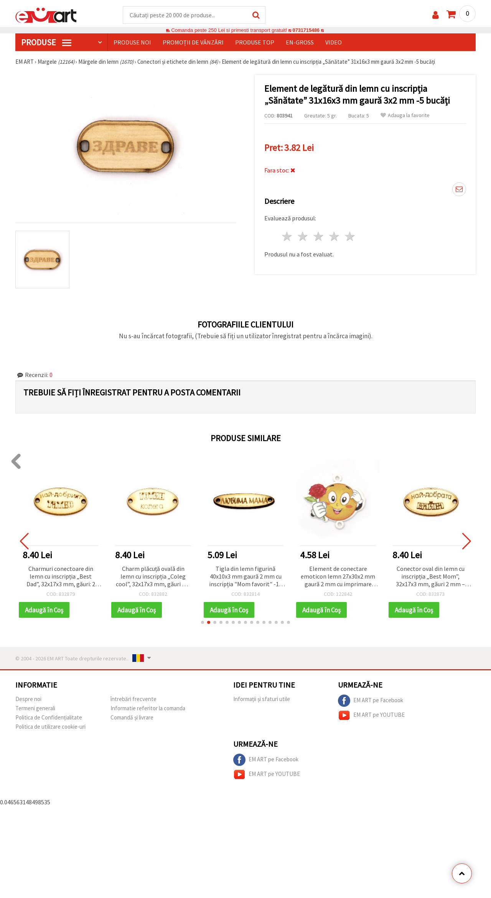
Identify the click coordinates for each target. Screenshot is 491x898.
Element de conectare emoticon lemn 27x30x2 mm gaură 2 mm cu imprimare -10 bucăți (338, 577)
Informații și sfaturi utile (261, 699)
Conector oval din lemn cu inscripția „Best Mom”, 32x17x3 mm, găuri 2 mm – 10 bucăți (430, 577)
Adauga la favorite (405, 116)
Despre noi (28, 699)
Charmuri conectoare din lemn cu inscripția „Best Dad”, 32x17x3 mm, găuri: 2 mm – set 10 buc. (60, 577)
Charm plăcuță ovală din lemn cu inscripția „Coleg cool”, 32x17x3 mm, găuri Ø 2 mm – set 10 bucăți (153, 577)
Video (333, 42)
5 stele (350, 237)
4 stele (334, 237)
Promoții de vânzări (193, 42)
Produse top (254, 42)
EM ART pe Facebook (370, 701)
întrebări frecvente (133, 699)
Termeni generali (35, 709)
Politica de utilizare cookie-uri (50, 727)
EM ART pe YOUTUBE (371, 716)
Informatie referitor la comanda (147, 709)
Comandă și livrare (131, 718)
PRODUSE (46, 42)
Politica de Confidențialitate (48, 718)
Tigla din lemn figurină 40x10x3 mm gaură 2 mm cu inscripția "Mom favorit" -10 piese (245, 577)
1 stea (287, 237)
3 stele (319, 237)
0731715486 (306, 30)
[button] (202, 623)
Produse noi (132, 42)
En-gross (300, 42)
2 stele (303, 237)
